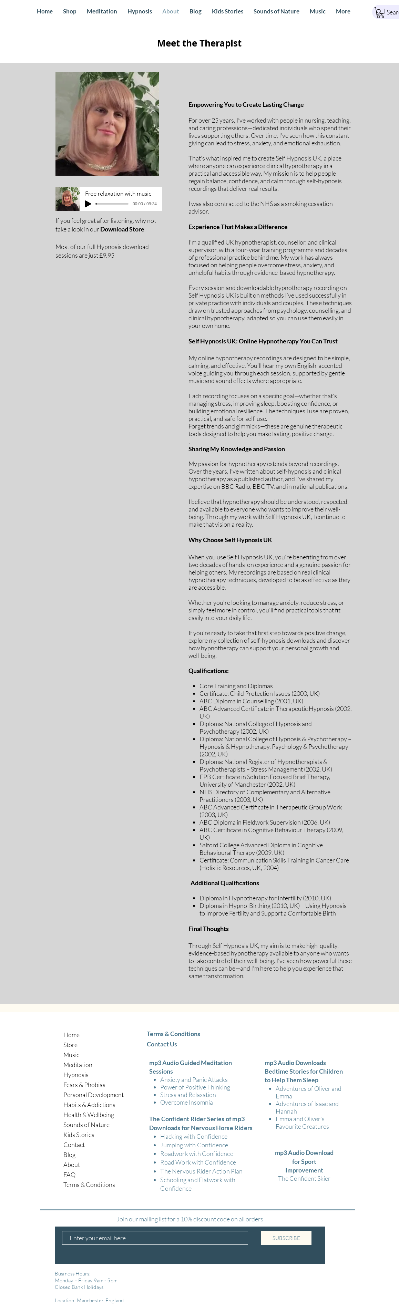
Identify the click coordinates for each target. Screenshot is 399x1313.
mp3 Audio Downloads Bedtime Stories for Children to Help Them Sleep (304, 1071)
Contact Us (162, 1044)
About (71, 1164)
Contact (74, 1144)
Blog (69, 1154)
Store (70, 1044)
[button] (380, 12)
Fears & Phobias (84, 1084)
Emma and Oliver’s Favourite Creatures (302, 1122)
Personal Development (93, 1094)
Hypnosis (76, 1074)
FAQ (69, 1174)
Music (71, 1054)
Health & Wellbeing (88, 1114)
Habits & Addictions (89, 1104)
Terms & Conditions (89, 1184)
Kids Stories (78, 1134)
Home (71, 1034)
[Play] (88, 203)
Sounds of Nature (86, 1124)
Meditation (77, 1064)
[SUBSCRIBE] (286, 1238)
